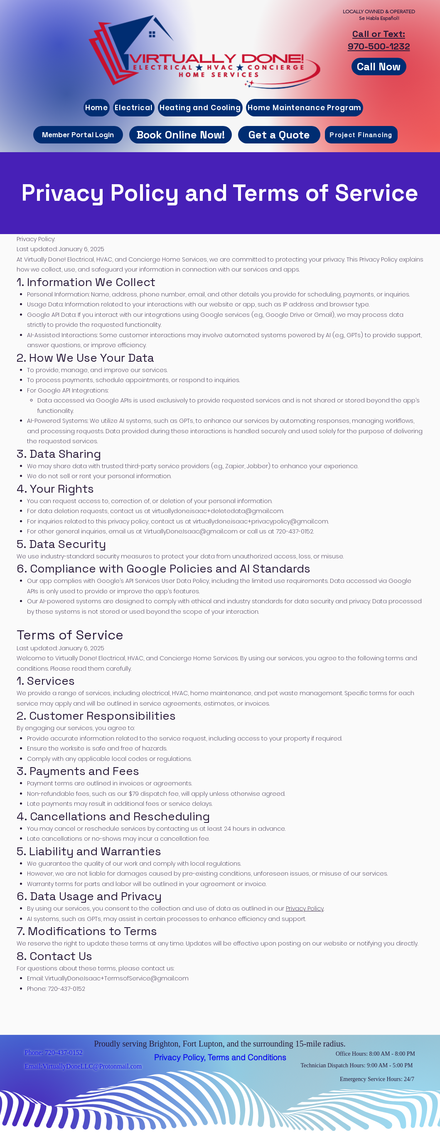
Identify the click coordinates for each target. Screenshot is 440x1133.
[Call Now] (379, 66)
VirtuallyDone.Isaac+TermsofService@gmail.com (117, 978)
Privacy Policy (305, 908)
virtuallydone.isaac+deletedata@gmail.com (217, 511)
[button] (279, 134)
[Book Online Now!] (180, 134)
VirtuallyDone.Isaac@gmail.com (191, 531)
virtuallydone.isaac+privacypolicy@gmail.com (260, 521)
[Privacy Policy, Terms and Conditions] (220, 1057)
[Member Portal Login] (78, 134)
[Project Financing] (361, 134)
